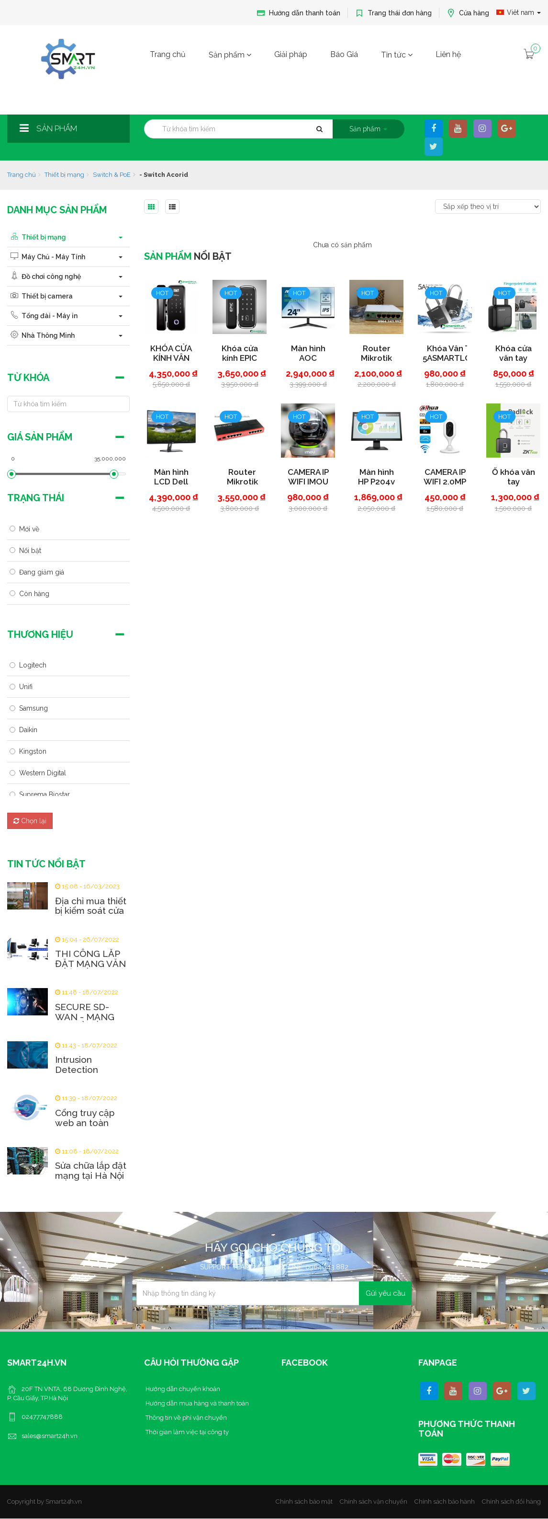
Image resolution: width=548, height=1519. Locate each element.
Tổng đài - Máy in (42, 316)
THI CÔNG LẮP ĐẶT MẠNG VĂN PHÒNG (90, 964)
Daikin (28, 730)
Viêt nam (518, 12)
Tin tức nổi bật (46, 864)
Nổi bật (30, 550)
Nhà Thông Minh (41, 335)
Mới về (29, 529)
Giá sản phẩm (39, 437)
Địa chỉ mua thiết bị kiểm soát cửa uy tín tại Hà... (90, 911)
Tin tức (397, 54)
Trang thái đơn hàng (393, 13)
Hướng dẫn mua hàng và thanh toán (196, 1403)
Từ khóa (28, 377)
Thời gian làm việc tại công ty (186, 1432)
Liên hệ (448, 54)
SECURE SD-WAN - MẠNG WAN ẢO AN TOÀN (84, 1022)
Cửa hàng (468, 13)
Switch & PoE (112, 174)
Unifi (26, 686)
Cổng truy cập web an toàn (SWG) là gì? (84, 1123)
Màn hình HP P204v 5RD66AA (381, 481)
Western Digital (42, 773)
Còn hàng (34, 594)
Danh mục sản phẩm (57, 210)
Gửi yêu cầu (385, 1293)
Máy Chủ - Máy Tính (46, 257)
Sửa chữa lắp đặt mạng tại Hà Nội (90, 1171)
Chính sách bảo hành (444, 1501)
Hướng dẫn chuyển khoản (182, 1388)
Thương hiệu (40, 634)
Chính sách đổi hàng (511, 1501)
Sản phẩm (230, 54)
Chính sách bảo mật (304, 1501)
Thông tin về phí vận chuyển (185, 1417)
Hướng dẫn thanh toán (298, 13)
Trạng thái (35, 498)
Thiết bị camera (40, 296)
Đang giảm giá (41, 572)
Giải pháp (290, 54)
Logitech (32, 665)
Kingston (32, 751)
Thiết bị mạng (64, 174)
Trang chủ (168, 54)
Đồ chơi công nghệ (44, 276)
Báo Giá (344, 54)
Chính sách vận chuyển (373, 1501)
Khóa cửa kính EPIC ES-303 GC (245, 358)
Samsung (33, 708)
